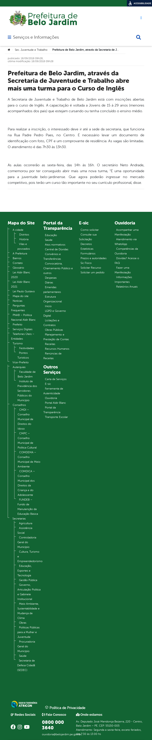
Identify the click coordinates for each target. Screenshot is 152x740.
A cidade (18, 229)
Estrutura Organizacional (52, 299)
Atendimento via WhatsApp (126, 242)
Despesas (51, 277)
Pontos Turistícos (23, 355)
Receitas (50, 344)
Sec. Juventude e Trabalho (31, 49)
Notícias (17, 300)
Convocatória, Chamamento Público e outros (58, 268)
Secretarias (19, 518)
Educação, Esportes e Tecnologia (24, 570)
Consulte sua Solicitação (88, 237)
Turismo (18, 343)
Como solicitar (90, 229)
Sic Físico (86, 263)
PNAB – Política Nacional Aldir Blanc (23, 317)
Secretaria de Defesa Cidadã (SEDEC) (26, 665)
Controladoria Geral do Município (26, 542)
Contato (18, 263)
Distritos (24, 234)
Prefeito (17, 324)
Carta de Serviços (55, 379)
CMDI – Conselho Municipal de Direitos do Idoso (25, 419)
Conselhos (19, 405)
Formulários (88, 253)
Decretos (86, 244)
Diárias (49, 282)
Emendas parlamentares (52, 289)
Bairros (17, 258)
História (23, 239)
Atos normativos (55, 244)
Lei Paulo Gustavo (24, 291)
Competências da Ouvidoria (126, 251)
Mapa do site (20, 296)
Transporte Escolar (56, 417)
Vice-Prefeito (20, 362)
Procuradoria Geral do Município (26, 646)
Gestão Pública (28, 580)
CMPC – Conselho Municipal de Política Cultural (27, 440)
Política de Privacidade (65, 707)
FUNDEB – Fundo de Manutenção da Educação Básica (27, 506)
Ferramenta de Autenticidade (53, 391)
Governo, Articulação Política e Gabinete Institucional (29, 592)
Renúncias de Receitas (52, 356)
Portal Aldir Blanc (55, 402)
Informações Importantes (123, 279)
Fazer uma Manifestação (123, 270)
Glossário (18, 267)
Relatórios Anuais (127, 286)
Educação (51, 235)
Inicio (48, 306)
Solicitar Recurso (91, 267)
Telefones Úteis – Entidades (22, 336)
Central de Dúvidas (56, 249)
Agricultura (25, 523)
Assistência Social (24, 530)
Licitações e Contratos (51, 323)
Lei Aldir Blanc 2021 (20, 284)
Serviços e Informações (36, 37)
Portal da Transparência (51, 410)
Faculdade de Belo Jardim (27, 374)
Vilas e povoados (23, 246)
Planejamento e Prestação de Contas (56, 337)
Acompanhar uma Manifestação (127, 232)
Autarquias (19, 367)
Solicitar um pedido (92, 272)
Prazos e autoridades (93, 258)
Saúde (23, 655)
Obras (22, 622)
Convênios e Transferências (52, 256)
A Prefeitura (20, 253)
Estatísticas (87, 248)
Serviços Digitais (22, 329)
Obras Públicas (54, 329)
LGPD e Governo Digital (54, 313)
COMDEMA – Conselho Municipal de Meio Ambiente (29, 459)
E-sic (48, 383)
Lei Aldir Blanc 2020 (20, 275)
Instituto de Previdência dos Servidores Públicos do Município (27, 391)
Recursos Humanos (57, 348)
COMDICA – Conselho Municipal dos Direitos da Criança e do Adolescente (26, 483)
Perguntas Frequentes (18, 308)
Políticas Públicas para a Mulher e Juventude (28, 632)
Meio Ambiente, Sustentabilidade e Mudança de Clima (28, 610)
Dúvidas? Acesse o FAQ (127, 260)
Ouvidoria (51, 398)
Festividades (26, 348)
